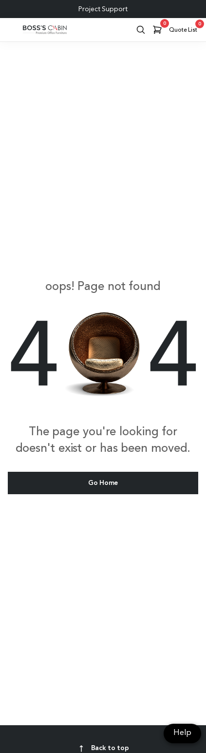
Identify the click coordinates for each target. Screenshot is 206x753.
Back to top (103, 749)
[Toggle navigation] (11, 30)
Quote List (184, 27)
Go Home (103, 483)
